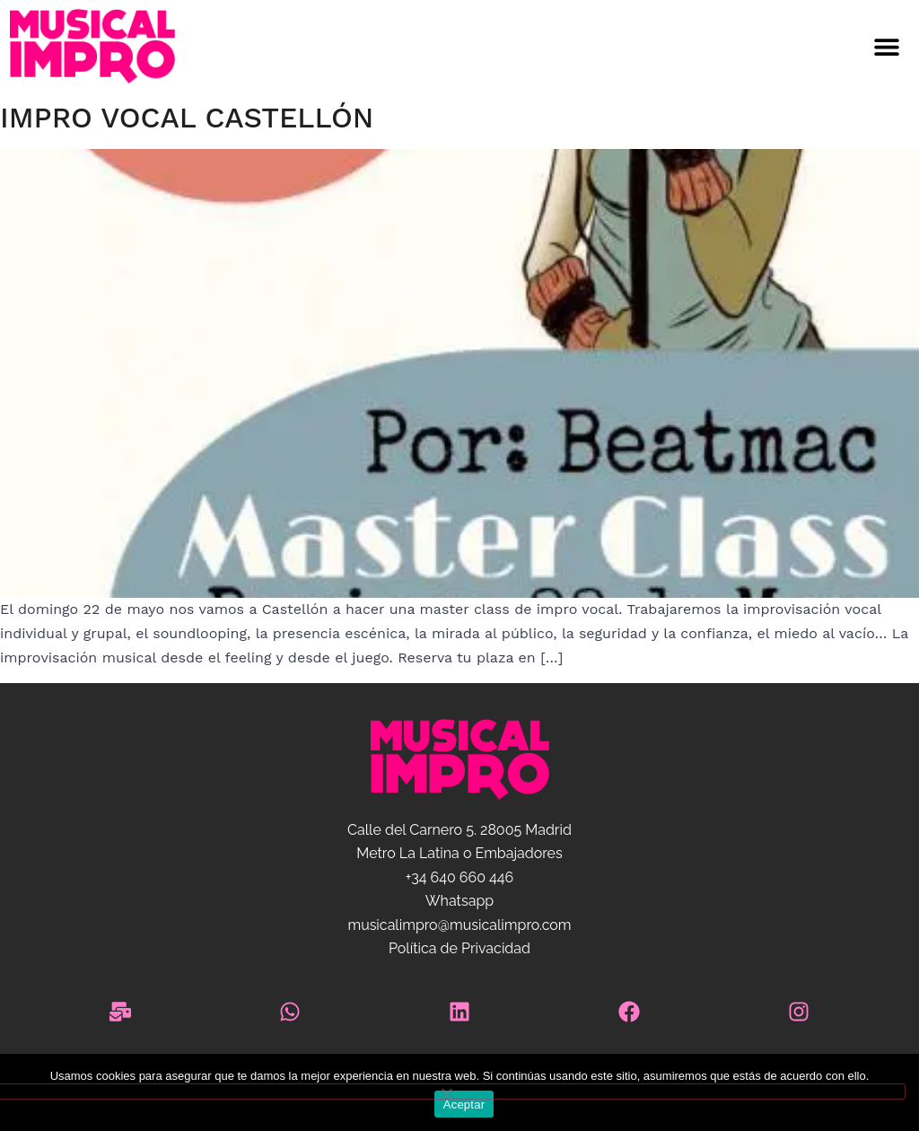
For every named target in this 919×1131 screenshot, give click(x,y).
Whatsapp (459, 900)
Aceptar (464, 1104)
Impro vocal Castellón (186, 118)
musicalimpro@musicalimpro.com (459, 925)
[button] (550, 47)
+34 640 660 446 (459, 877)
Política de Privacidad (459, 948)
